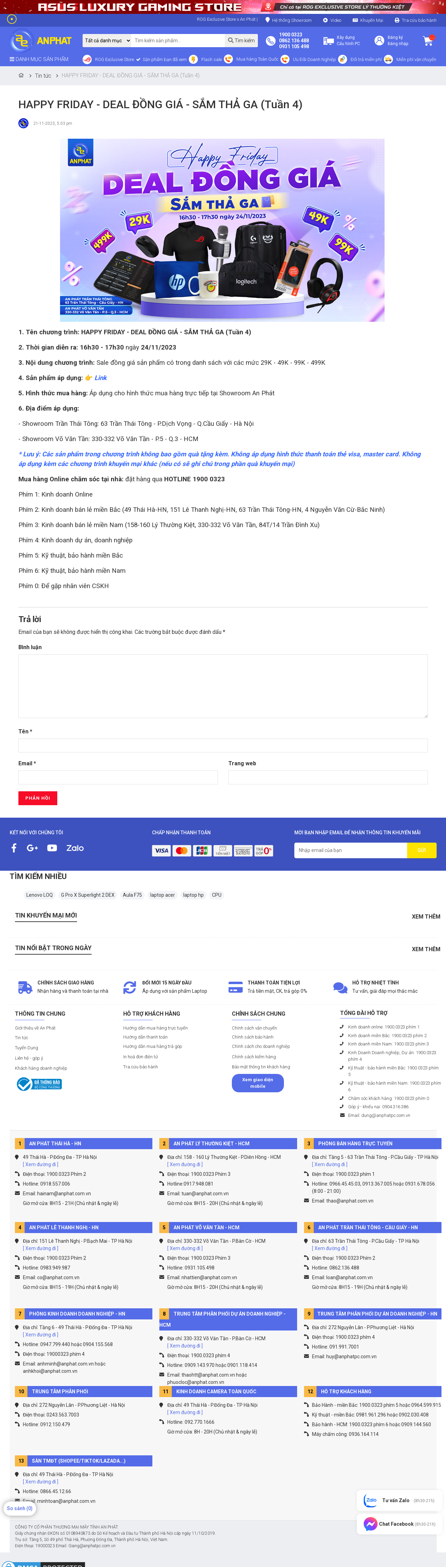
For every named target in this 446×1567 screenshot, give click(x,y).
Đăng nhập (398, 43)
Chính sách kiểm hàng (254, 1056)
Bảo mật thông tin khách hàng (261, 1066)
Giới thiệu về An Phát (35, 1028)
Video (335, 20)
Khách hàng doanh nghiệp (41, 1068)
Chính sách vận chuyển (254, 1028)
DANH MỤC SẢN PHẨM (39, 59)
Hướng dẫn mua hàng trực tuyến (155, 1028)
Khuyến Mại (371, 20)
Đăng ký (395, 37)
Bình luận (30, 647)
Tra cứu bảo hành (419, 20)
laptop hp (193, 895)
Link (100, 378)
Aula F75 (132, 895)
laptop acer (162, 895)
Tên (25, 731)
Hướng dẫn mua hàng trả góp (152, 1046)
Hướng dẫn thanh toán (145, 1037)
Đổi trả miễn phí (366, 59)
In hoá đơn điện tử (140, 1056)
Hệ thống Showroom (289, 20)
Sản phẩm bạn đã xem (164, 59)
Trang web (242, 763)
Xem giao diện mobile (257, 1083)
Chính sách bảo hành (253, 1037)
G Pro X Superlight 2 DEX (88, 895)
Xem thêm (426, 916)
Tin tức (21, 1037)
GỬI (422, 850)
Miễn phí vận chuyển (416, 59)
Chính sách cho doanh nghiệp (261, 1046)
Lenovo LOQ (39, 895)
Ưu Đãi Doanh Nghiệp (314, 59)
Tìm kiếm (241, 40)
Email (27, 763)
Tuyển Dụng (26, 1047)
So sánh (20, 1508)
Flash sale (211, 59)
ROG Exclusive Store (114, 59)
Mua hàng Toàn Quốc (257, 59)
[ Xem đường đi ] (40, 1164)
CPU (216, 895)
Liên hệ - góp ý (29, 1058)
